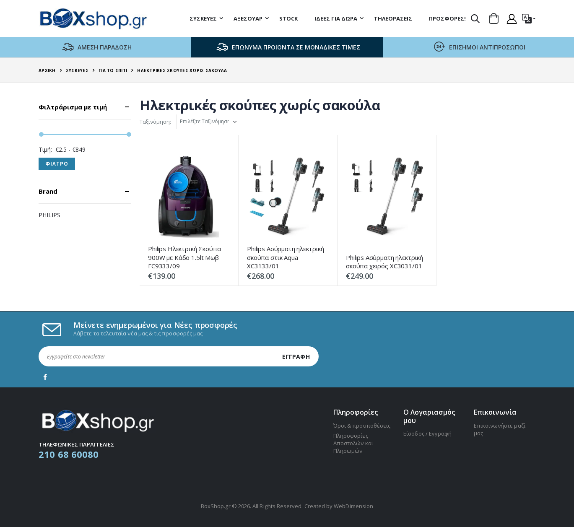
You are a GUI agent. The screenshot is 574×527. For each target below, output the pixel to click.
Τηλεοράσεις (393, 18)
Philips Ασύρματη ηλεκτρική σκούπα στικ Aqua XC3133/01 (285, 257)
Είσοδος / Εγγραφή (427, 433)
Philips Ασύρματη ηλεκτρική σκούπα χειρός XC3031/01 (384, 261)
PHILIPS (49, 215)
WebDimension (353, 506)
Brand (48, 191)
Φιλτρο (56, 163)
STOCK (288, 18)
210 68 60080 (69, 454)
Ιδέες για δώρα (335, 18)
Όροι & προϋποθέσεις (361, 425)
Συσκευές (203, 18)
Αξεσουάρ (248, 18)
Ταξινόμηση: (155, 121)
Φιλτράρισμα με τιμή (73, 107)
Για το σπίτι (113, 70)
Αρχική (47, 70)
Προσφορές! (447, 18)
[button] (475, 18)
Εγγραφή (296, 357)
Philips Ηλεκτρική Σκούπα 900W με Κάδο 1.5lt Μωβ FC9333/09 (184, 257)
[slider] (41, 134)
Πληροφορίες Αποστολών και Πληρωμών (353, 443)
